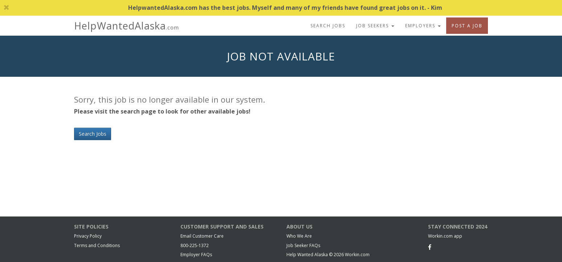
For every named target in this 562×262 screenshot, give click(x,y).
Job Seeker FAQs (303, 245)
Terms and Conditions (97, 245)
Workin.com (357, 254)
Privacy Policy (88, 236)
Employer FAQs (196, 254)
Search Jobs (327, 26)
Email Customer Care (202, 236)
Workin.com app (445, 236)
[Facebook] (429, 247)
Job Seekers (375, 26)
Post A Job (467, 26)
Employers (423, 26)
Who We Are (299, 236)
